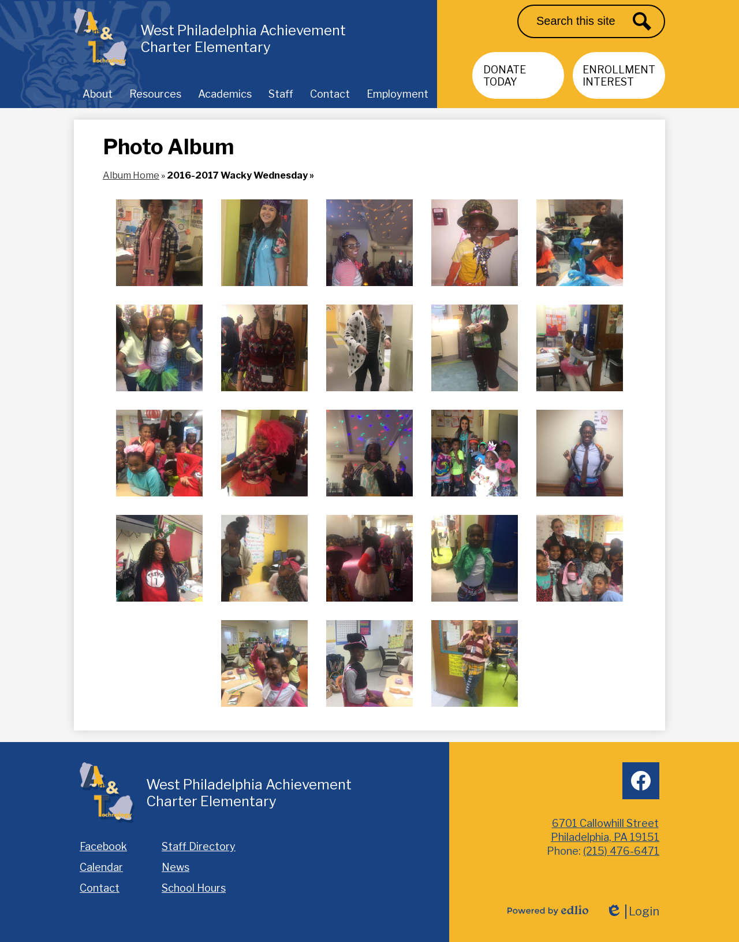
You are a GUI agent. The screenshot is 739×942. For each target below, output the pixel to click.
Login (632, 911)
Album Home (131, 175)
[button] (97, 93)
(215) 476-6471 (621, 851)
